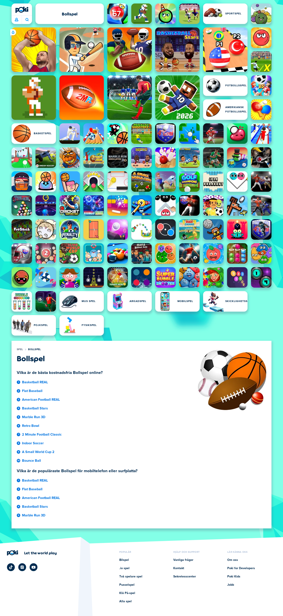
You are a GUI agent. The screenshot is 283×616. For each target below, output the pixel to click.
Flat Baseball (32, 391)
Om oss (232, 560)
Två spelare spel (130, 576)
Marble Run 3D (33, 417)
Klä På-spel (127, 593)
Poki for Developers (241, 568)
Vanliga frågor (183, 560)
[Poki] (21, 10)
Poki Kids (233, 576)
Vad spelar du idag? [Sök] (27, 19)
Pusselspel (127, 584)
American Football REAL (41, 399)
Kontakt (178, 568)
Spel (20, 349)
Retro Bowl (30, 426)
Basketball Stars (35, 408)
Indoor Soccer (33, 443)
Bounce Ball (31, 460)
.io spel (124, 568)
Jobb (230, 584)
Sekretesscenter (184, 576)
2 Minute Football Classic (42, 434)
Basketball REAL (35, 382)
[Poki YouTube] (33, 567)
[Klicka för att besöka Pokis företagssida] (32, 552)
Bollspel (34, 349)
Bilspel (124, 560)
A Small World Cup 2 (38, 452)
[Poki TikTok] (11, 567)
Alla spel (125, 601)
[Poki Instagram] (22, 567)
